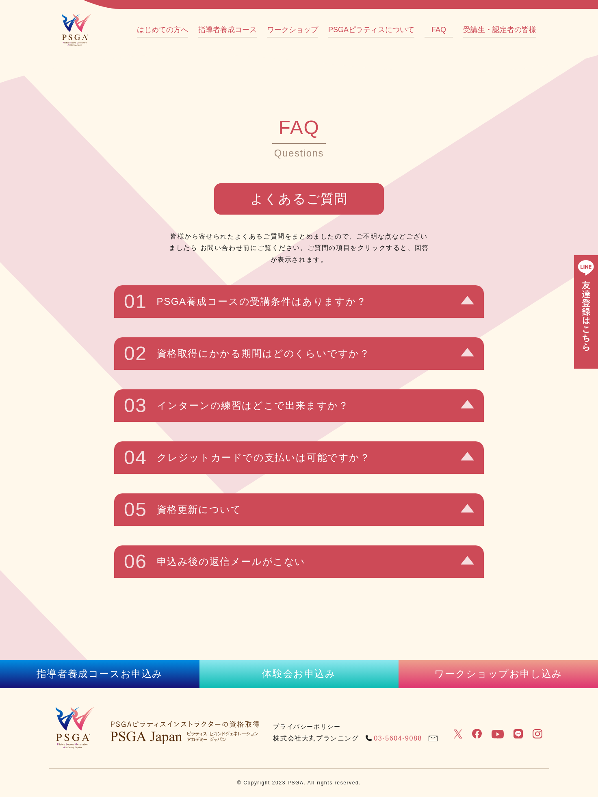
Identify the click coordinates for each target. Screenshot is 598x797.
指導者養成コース (227, 30)
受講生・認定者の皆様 (499, 30)
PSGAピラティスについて (371, 30)
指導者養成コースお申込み (100, 673)
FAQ (438, 30)
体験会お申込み (299, 673)
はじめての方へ (162, 30)
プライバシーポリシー (306, 726)
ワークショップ (292, 30)
